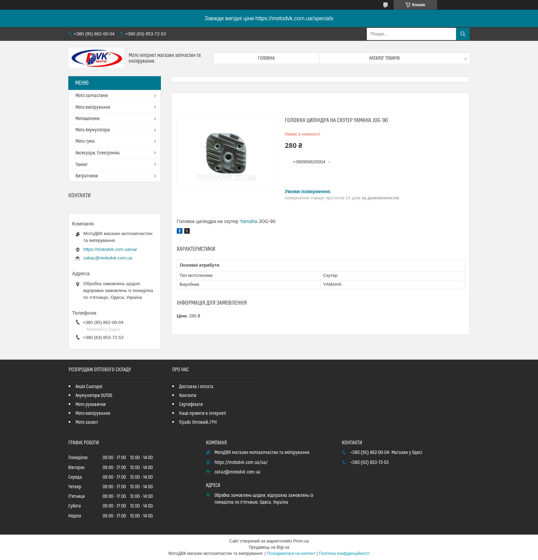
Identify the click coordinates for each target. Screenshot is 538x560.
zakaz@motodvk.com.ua (107, 257)
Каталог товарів (384, 58)
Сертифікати (191, 404)
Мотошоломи (87, 118)
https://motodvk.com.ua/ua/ (110, 249)
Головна (266, 58)
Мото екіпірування (92, 107)
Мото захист (86, 422)
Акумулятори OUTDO (93, 395)
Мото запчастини (91, 95)
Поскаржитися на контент (291, 553)
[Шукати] (463, 34)
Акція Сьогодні (88, 386)
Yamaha (248, 221)
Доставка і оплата (196, 386)
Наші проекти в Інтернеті (202, 413)
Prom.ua (301, 541)
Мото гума (85, 141)
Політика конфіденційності (344, 553)
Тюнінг (81, 164)
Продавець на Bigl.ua (269, 547)
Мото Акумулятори (92, 130)
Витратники (86, 176)
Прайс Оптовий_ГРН (198, 422)
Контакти (187, 395)
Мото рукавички (90, 404)
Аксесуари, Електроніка (97, 153)
